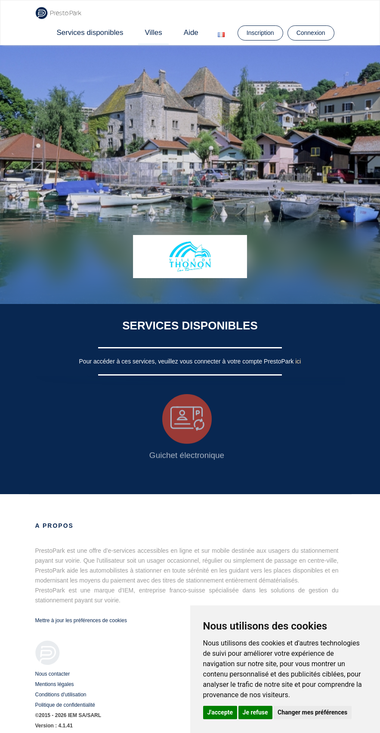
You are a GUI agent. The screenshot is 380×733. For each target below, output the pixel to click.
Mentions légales (54, 684)
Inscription (260, 32)
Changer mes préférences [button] (312, 712)
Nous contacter (52, 674)
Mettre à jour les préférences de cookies (81, 620)
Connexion (311, 32)
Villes (153, 32)
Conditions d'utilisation (61, 695)
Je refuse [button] (255, 712)
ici (298, 361)
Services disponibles (90, 32)
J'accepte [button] (220, 712)
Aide (191, 32)
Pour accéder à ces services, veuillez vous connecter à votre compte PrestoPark (187, 361)
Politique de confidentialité (65, 705)
